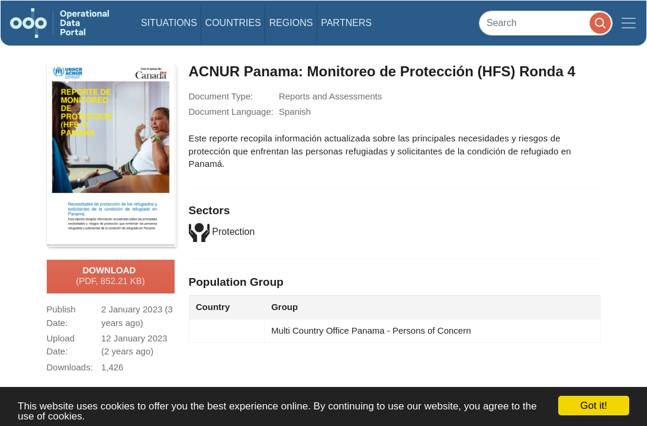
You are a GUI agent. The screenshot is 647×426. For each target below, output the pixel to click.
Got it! (593, 405)
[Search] (546, 23)
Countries (233, 23)
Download (110, 276)
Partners (346, 23)
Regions (291, 23)
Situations (169, 23)
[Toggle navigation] (629, 23)
